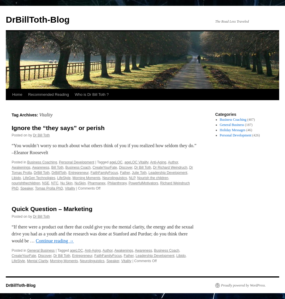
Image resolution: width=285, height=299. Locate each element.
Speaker (26, 188)
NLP (132, 178)
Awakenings (21, 167)
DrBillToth (58, 173)
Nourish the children (152, 178)
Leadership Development (167, 173)
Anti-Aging (158, 162)
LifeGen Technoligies (39, 178)
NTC (54, 183)
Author (173, 162)
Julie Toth (139, 173)
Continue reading (55, 240)
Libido (16, 178)
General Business (41, 250)
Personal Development (76, 162)
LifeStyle (64, 178)
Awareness (40, 167)
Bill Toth (57, 167)
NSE (45, 183)
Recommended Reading (48, 94)
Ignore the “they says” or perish (58, 128)
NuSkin (80, 183)
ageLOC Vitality (136, 162)
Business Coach (78, 167)
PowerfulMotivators (143, 183)
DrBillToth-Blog (38, 19)
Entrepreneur (78, 173)
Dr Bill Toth (41, 135)
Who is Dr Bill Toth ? (92, 94)
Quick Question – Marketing (52, 209)
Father (125, 173)
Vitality (70, 188)
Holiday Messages (232, 130)
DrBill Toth (41, 173)
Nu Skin (66, 183)
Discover (125, 167)
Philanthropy (117, 183)
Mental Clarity (37, 261)
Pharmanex (97, 183)
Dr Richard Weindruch (170, 167)
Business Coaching (42, 162)
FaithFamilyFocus (104, 173)
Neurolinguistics (114, 178)
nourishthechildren (26, 183)
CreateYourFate (104, 167)
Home (17, 94)
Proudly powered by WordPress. (243, 285)
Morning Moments (86, 178)
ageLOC (116, 162)
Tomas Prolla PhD (49, 188)
